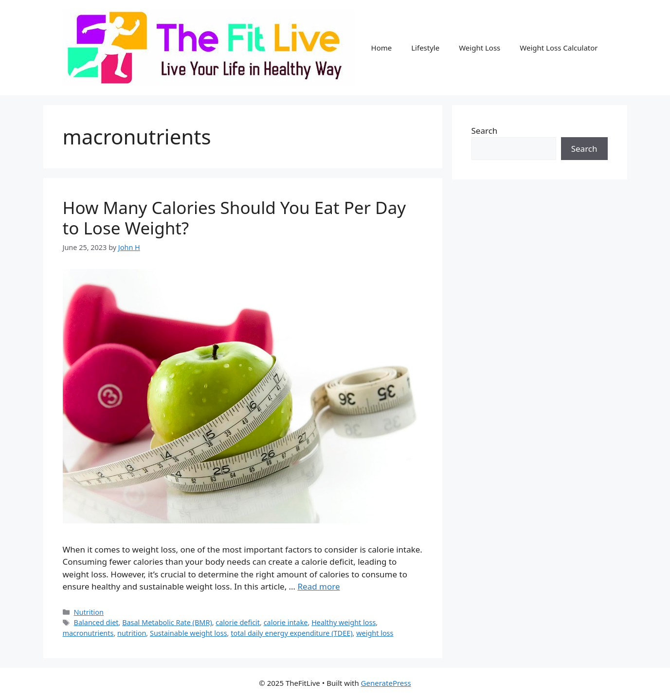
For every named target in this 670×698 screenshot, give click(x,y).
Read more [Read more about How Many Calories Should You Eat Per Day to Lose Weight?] (318, 586)
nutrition (131, 633)
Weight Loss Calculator (559, 48)
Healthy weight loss (343, 622)
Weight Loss (479, 48)
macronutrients (88, 633)
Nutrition (89, 612)
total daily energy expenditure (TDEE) (291, 633)
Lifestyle (425, 48)
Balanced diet (96, 622)
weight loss (374, 633)
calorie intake (286, 622)
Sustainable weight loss (188, 633)
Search (484, 130)
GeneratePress (386, 683)
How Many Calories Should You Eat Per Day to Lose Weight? (234, 217)
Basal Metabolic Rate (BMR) (167, 622)
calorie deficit (238, 622)
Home (381, 48)
